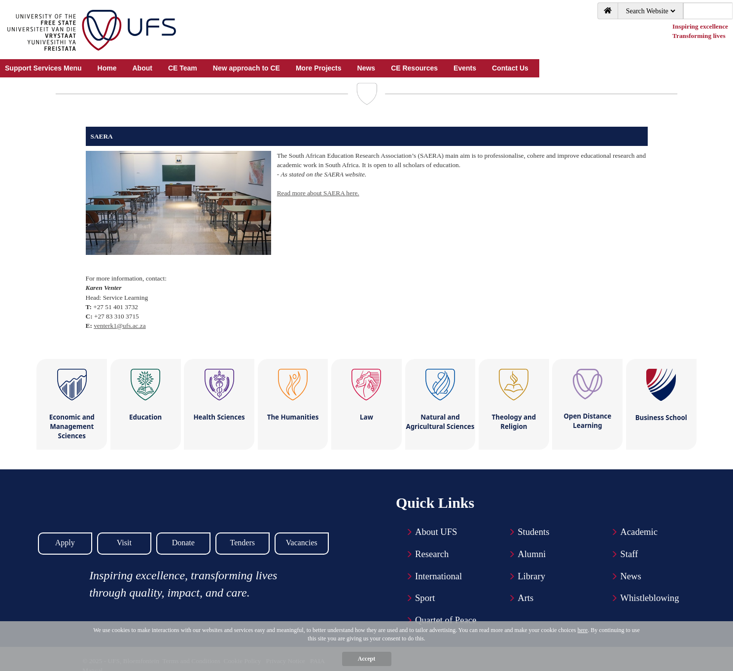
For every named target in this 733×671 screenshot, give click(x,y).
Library (531, 576)
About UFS (436, 532)
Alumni (532, 554)
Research (432, 554)
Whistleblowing (649, 598)
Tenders (242, 542)
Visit (124, 542)
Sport (425, 598)
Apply (65, 542)
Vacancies (301, 542)
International (438, 576)
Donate (183, 542)
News (630, 576)
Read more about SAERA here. (318, 193)
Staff (629, 554)
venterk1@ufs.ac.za (120, 325)
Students (533, 532)
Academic (639, 532)
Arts (525, 598)
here (583, 630)
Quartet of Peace (445, 620)
